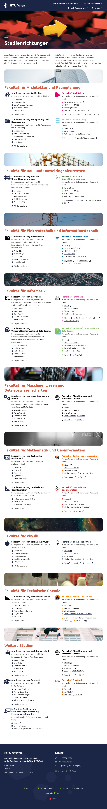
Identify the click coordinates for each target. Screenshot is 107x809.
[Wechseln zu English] (53, 798)
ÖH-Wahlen (12, 62)
